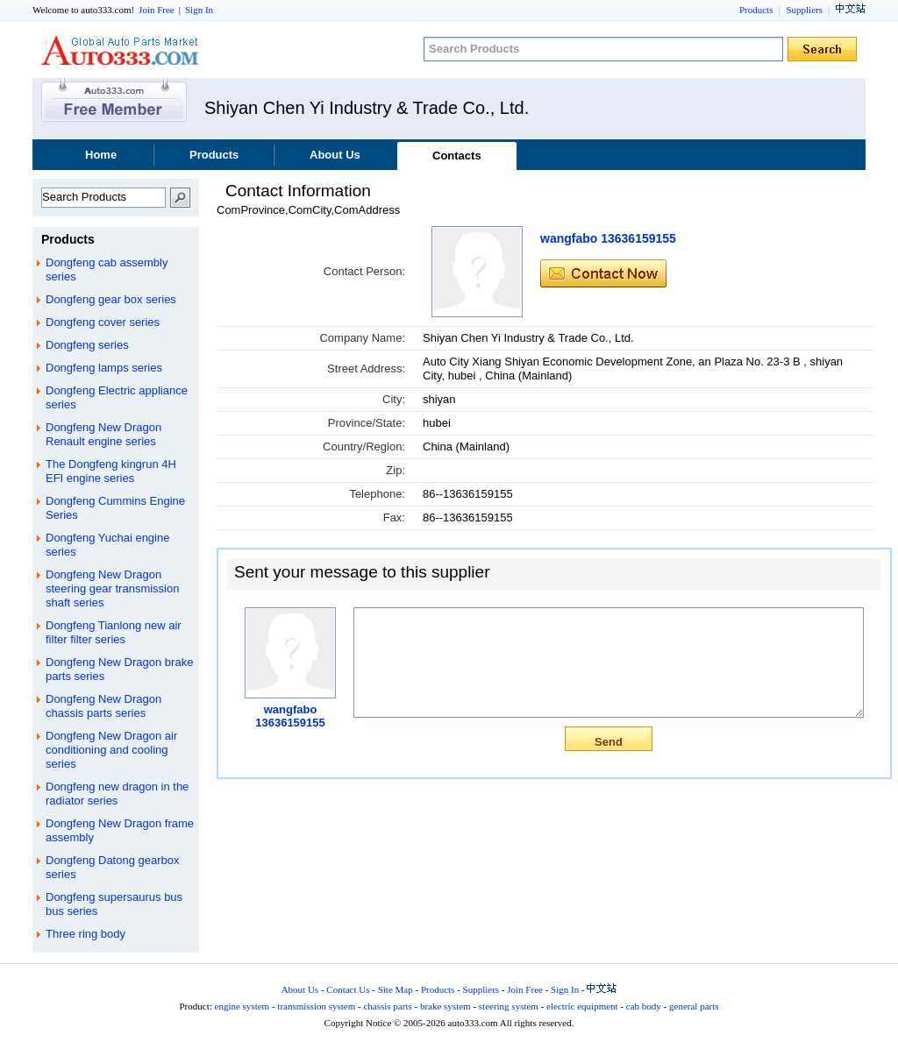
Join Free (157, 9)
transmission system (316, 1006)
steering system (508, 1006)
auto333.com (120, 50)
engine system (242, 1006)
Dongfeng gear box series (111, 299)
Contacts (456, 155)
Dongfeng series (87, 344)
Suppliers (804, 9)
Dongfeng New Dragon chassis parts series (103, 705)
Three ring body (85, 933)
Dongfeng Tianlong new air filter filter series (114, 632)
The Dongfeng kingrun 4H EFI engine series (111, 471)
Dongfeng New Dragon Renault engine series (103, 434)
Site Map (395, 989)
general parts (694, 1006)
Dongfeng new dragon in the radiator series (117, 793)
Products (756, 9)
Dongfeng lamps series (104, 367)
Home (101, 154)
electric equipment (582, 1006)
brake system (445, 1006)
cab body (643, 1006)
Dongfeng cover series (103, 322)
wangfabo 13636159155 (608, 238)
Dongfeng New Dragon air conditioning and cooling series (111, 749)
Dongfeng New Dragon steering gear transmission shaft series (112, 588)
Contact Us (347, 989)
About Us (335, 154)
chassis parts (387, 1006)
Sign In (199, 9)
